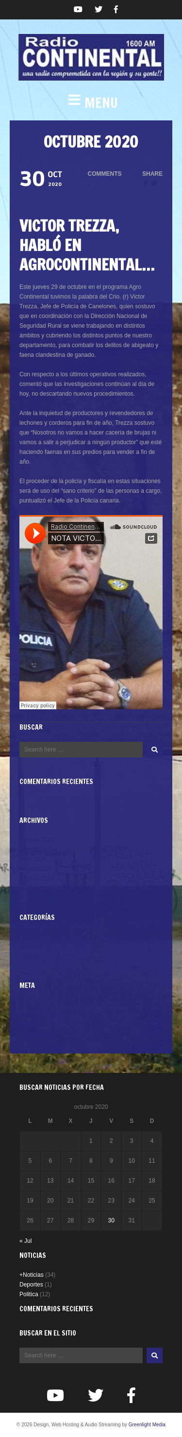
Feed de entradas (42, 1014)
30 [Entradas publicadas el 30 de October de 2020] (111, 1220)
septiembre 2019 (41, 888)
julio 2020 (31, 849)
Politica (28, 956)
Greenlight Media (147, 1424)
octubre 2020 (36, 839)
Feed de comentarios (46, 1024)
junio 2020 (32, 859)
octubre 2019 (36, 878)
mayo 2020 (33, 869)
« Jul (25, 1240)
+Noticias (31, 937)
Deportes (31, 946)
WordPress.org (38, 1034)
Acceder (30, 1005)
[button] (91, 103)
